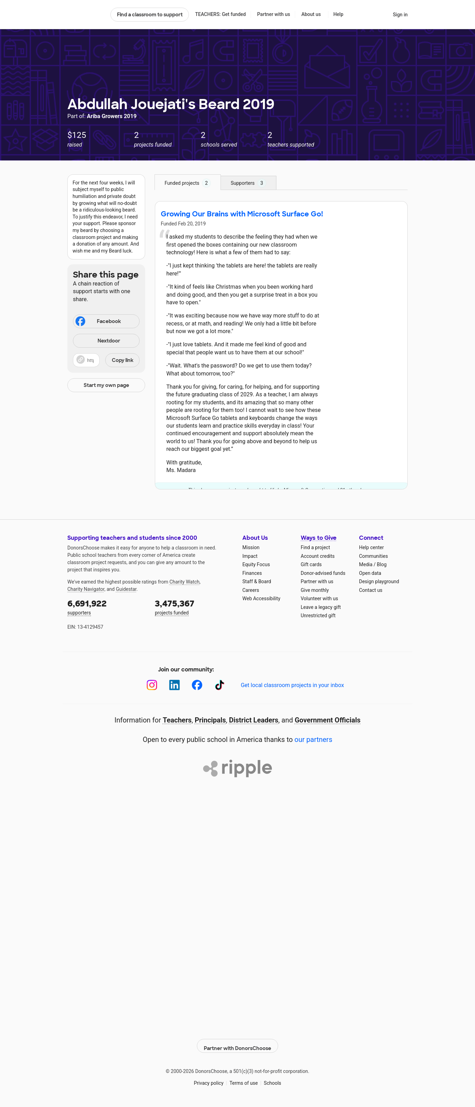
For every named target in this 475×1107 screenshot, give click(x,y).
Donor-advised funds (323, 573)
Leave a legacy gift (321, 607)
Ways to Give (318, 538)
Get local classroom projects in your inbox (292, 685)
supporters (106, 607)
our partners (313, 739)
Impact (249, 556)
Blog (381, 564)
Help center (371, 547)
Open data (370, 573)
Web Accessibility (261, 598)
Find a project (315, 547)
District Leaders (253, 720)
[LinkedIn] (174, 685)
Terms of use (244, 1079)
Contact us (370, 590)
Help (338, 14)
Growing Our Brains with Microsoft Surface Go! (242, 213)
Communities (373, 556)
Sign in (400, 14)
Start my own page (106, 385)
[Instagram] (152, 685)
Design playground (379, 581)
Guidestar (126, 589)
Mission (250, 547)
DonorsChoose (86, 14)
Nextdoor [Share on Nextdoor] (97, 341)
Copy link (122, 360)
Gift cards (311, 564)
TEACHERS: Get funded (220, 14)
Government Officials (328, 720)
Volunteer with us (319, 598)
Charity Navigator (86, 589)
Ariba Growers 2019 (111, 116)
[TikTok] (220, 685)
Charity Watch (184, 582)
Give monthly (315, 590)
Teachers (177, 720)
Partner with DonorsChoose (237, 1042)
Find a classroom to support (150, 14)
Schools (272, 1079)
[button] (106, 360)
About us (311, 14)
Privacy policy (208, 1079)
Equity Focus (256, 564)
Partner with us (273, 14)
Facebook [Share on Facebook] (97, 322)
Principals (210, 720)
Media (366, 564)
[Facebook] (197, 685)
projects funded (194, 607)
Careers (250, 590)
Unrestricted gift (318, 615)
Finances (252, 573)
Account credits (318, 556)
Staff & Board (256, 581)
